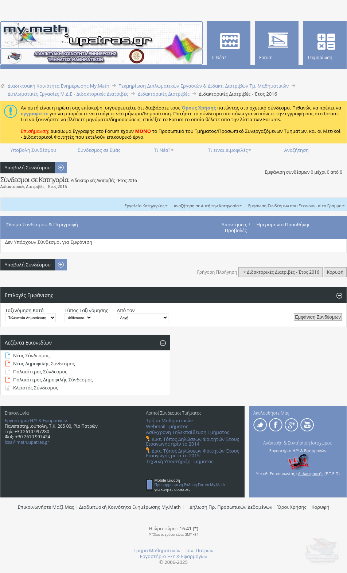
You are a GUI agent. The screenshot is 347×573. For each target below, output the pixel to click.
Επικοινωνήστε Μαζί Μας (46, 507)
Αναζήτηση (296, 150)
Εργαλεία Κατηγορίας (145, 205)
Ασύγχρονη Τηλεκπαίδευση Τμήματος (187, 432)
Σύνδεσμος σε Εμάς (99, 150)
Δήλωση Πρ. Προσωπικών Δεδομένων (231, 507)
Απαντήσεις (234, 224)
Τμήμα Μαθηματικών (169, 420)
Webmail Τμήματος (167, 426)
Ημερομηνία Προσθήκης (284, 224)
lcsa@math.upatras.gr (27, 442)
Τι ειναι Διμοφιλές (228, 150)
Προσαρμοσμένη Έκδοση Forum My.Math (190, 484)
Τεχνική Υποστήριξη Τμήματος (180, 461)
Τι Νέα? (162, 150)
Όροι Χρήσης (292, 507)
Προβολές (236, 230)
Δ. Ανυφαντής (311, 473)
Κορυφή (335, 272)
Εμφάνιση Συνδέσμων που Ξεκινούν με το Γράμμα (295, 205)
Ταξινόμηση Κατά (24, 310)
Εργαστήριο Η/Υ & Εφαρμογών (36, 421)
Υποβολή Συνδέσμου (33, 150)
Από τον (126, 310)
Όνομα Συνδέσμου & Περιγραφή (42, 224)
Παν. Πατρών (199, 550)
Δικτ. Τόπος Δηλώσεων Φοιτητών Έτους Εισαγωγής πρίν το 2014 (192, 441)
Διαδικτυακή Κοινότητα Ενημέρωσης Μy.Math (130, 507)
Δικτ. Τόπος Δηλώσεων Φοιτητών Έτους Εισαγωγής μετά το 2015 (192, 453)
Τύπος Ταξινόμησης (86, 310)
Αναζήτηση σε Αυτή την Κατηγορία (206, 205)
